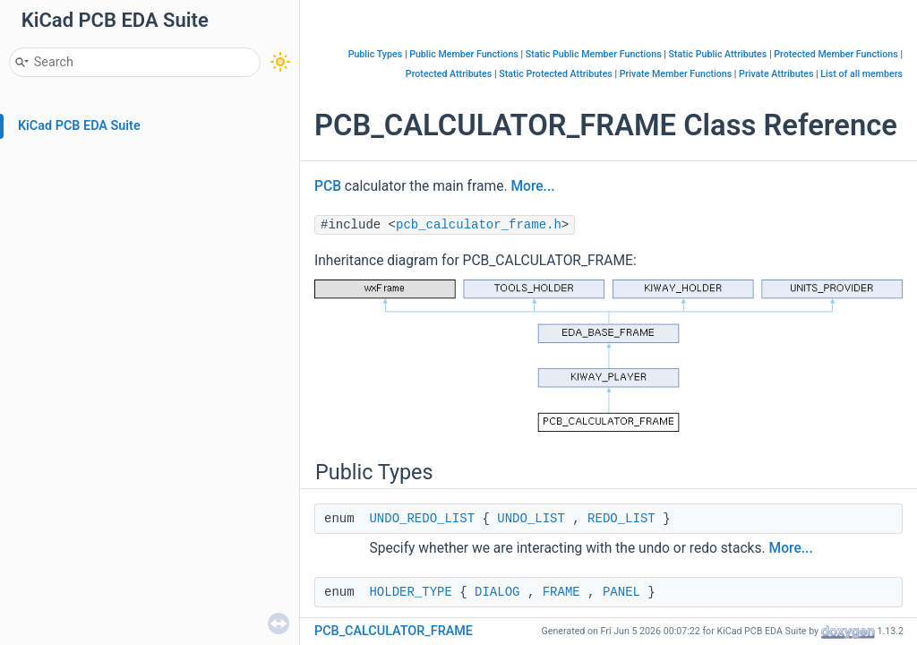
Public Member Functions (463, 54)
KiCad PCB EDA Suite (79, 125)
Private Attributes (776, 74)
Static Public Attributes (718, 54)
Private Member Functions (676, 74)
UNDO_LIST (531, 519)
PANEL (621, 592)
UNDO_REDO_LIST (422, 519)
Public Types (375, 54)
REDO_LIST (621, 519)
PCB (327, 186)
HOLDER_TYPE (410, 592)
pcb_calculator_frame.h (478, 225)
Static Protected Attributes (556, 74)
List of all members (861, 74)
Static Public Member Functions (594, 54)
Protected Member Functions (836, 54)
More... (532, 186)
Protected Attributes (449, 74)
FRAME (561, 592)
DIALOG (497, 592)
